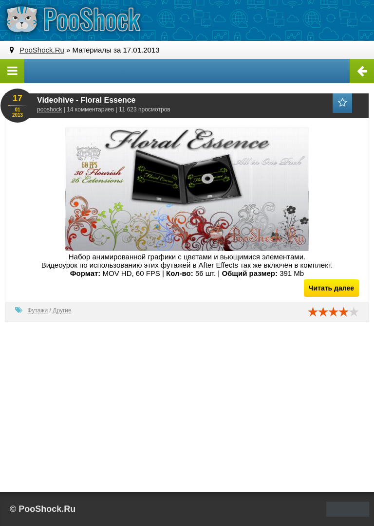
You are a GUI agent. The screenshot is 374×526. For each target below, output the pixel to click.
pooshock (49, 109)
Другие (62, 310)
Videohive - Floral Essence (86, 100)
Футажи (37, 310)
